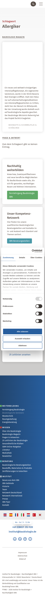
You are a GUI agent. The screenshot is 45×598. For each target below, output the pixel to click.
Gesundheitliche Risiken (12, 443)
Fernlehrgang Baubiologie (13, 409)
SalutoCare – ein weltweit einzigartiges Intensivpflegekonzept (24, 75)
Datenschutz (22, 556)
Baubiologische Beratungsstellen (16, 465)
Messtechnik (7, 416)
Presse (5, 499)
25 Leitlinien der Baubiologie (15, 440)
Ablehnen (22, 345)
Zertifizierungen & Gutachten (14, 471)
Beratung (7, 461)
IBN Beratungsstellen (19, 241)
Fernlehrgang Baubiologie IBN (22, 195)
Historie (5, 486)
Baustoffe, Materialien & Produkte (17, 468)
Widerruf (22, 559)
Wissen (6, 427)
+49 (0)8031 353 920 (22, 527)
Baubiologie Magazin (11, 434)
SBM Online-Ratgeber (11, 447)
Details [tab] (22, 257)
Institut (7, 476)
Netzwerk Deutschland (12, 492)
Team (4, 489)
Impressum (22, 553)
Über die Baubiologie (11, 431)
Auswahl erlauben (22, 338)
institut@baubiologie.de (22, 531)
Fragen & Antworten (10, 437)
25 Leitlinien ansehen (19, 354)
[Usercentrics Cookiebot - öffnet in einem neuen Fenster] (32, 250)
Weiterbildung (10, 406)
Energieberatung (9, 422)
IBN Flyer (6, 502)
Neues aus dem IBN (10, 480)
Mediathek (7, 453)
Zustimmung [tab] (8, 257)
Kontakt (5, 505)
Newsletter (7, 456)
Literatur (6, 450)
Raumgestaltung (9, 419)
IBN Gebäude (8, 483)
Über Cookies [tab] (36, 257)
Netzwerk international (12, 496)
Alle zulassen (22, 332)
